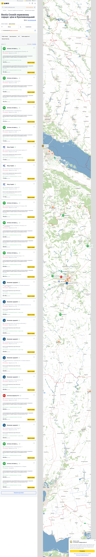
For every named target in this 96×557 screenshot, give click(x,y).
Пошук (2, 7)
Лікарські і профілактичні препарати (15, 10)
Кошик (35, 3)
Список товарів (32, 3)
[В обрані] (34, 48)
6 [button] (69, 278)
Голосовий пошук (35, 7)
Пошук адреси (2, 30)
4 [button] (52, 153)
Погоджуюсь (82, 551)
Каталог (4, 10)
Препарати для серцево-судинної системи (33, 10)
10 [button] (65, 281)
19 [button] (67, 279)
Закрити (95, 540)
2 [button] (49, 151)
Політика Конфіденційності (82, 555)
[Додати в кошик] (31, 63)
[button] (54, 277)
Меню (2, 3)
